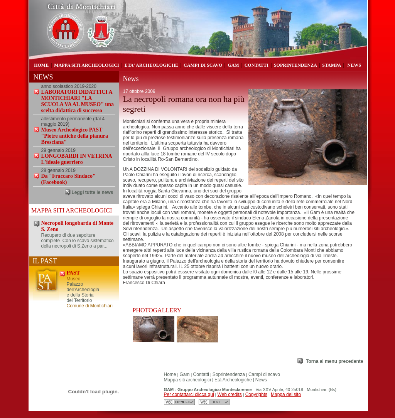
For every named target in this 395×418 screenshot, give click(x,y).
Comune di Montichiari (90, 305)
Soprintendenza (229, 374)
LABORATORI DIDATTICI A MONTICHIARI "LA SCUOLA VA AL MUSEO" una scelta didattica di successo (77, 101)
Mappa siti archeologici (188, 380)
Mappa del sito (286, 394)
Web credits (230, 394)
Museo (74, 278)
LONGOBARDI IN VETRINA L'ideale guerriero (76, 159)
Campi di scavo (264, 374)
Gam (185, 374)
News (261, 380)
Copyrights (256, 394)
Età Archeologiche (232, 380)
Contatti (201, 374)
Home (170, 374)
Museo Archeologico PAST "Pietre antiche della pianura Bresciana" (74, 136)
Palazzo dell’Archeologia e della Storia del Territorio (83, 292)
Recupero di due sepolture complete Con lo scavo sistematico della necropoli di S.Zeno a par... (77, 241)
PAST (73, 273)
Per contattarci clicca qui (189, 394)
